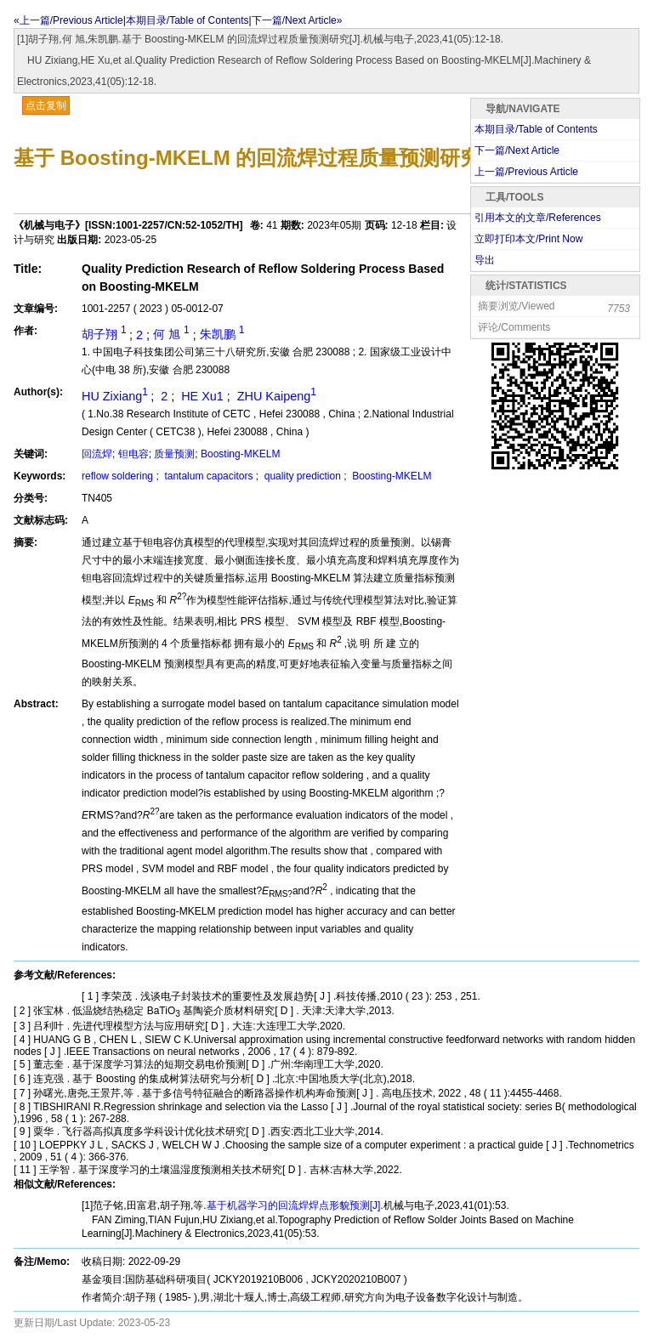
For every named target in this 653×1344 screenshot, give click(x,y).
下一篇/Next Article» (297, 20)
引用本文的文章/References (537, 218)
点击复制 (46, 105)
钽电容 (133, 454)
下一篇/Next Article (516, 150)
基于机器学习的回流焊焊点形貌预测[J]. (295, 1205)
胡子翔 (105, 334)
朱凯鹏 (222, 334)
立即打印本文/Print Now (528, 239)
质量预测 (174, 454)
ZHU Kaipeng (275, 396)
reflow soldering (119, 476)
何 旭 (173, 334)
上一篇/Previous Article (526, 172)
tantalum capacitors (209, 476)
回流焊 (97, 454)
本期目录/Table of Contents (187, 20)
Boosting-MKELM (240, 454)
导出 (484, 260)
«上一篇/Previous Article (68, 20)
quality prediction (302, 476)
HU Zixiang (116, 396)
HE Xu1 (202, 396)
